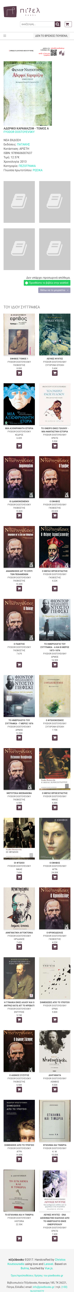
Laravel (48, 1264)
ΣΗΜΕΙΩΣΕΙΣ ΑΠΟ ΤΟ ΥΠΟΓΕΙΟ (55, 1002)
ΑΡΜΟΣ (54, 657)
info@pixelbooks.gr (43, 1287)
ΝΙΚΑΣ (55, 799)
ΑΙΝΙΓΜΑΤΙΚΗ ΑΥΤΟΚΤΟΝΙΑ (19, 932)
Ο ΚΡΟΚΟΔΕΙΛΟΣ (54, 932)
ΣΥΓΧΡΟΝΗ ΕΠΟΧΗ (55, 365)
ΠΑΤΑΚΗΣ (23, 144)
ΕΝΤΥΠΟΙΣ (19, 1012)
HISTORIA (19, 1221)
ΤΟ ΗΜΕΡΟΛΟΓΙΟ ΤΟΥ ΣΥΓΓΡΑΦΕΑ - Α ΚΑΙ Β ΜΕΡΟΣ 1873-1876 (54, 647)
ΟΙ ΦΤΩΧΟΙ (19, 863)
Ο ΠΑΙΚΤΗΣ (19, 644)
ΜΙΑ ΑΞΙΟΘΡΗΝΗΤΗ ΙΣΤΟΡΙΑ (19, 428)
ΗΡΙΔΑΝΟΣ (19, 939)
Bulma (25, 1268)
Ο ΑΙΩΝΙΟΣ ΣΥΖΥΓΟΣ (19, 1075)
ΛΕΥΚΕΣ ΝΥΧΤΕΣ (55, 358)
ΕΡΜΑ (55, 1009)
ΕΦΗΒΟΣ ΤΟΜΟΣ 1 (19, 358)
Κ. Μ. (54, 1151)
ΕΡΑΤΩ (54, 438)
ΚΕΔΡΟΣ (19, 435)
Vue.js (49, 1268)
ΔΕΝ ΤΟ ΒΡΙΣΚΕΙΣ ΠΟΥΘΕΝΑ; (51, 35)
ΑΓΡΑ (54, 869)
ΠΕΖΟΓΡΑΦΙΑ (27, 166)
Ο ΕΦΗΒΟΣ (55, 501)
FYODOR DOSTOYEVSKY (19, 132)
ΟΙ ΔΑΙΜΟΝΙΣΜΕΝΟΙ (19, 501)
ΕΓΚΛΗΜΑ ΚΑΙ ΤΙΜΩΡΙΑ (54, 1145)
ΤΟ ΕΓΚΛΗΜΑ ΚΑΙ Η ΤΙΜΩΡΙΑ (19, 1215)
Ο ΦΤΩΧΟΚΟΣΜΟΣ (55, 720)
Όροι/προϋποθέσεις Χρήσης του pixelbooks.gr (37, 1275)
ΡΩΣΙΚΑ (38, 170)
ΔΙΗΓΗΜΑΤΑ (55, 1075)
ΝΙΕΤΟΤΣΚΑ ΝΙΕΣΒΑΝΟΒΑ (19, 793)
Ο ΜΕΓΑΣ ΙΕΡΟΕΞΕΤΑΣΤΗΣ (55, 571)
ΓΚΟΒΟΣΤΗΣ (19, 365)
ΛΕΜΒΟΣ (55, 1081)
